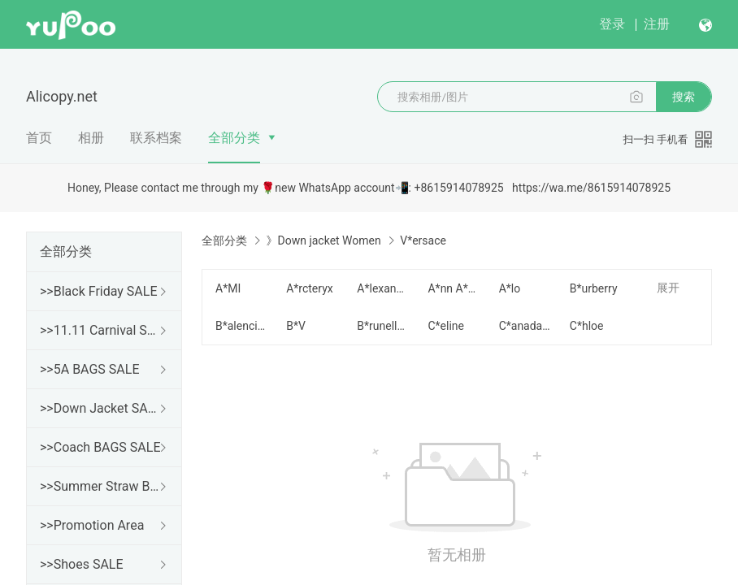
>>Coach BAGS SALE (100, 447)
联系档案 (156, 137)
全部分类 (234, 137)
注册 (657, 24)
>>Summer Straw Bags (101, 486)
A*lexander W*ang (382, 288)
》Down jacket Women (323, 240)
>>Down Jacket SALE (101, 408)
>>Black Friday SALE (99, 291)
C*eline (446, 325)
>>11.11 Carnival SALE (101, 330)
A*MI (228, 288)
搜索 (683, 96)
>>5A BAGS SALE (89, 369)
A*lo (510, 288)
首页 (39, 137)
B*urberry (594, 288)
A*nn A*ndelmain (453, 288)
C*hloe (587, 325)
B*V (296, 325)
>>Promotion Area (92, 525)
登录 (612, 24)
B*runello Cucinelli (382, 325)
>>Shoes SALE (82, 564)
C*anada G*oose (524, 325)
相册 (91, 137)
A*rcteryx (309, 288)
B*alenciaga (241, 325)
